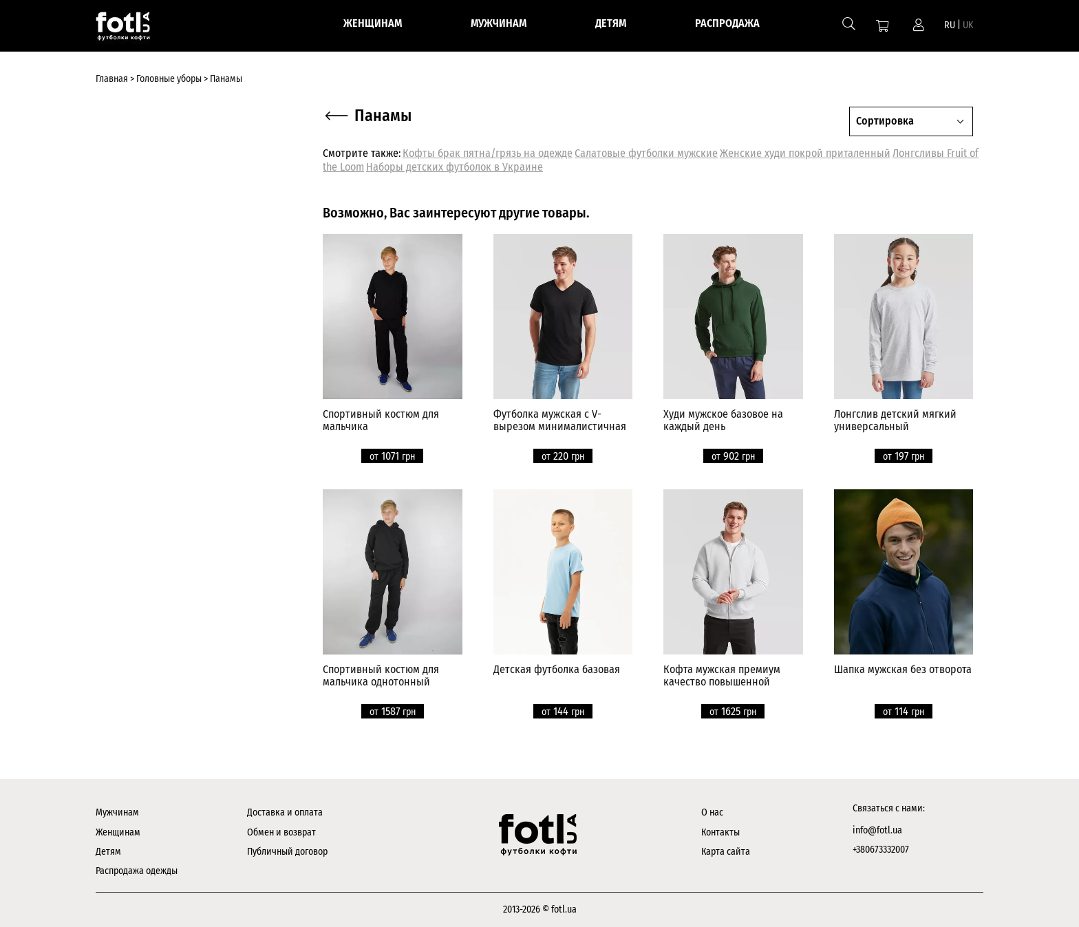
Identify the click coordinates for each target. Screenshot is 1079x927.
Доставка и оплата (285, 812)
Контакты (720, 832)
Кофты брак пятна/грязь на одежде (488, 153)
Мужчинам (117, 812)
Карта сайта (725, 851)
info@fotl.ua (877, 830)
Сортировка (885, 120)
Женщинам (118, 832)
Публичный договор (287, 851)
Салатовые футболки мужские (646, 153)
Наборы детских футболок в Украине (454, 166)
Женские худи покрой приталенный (805, 153)
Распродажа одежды (137, 871)
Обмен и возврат (281, 832)
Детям (108, 851)
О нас (712, 812)
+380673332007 (881, 849)
